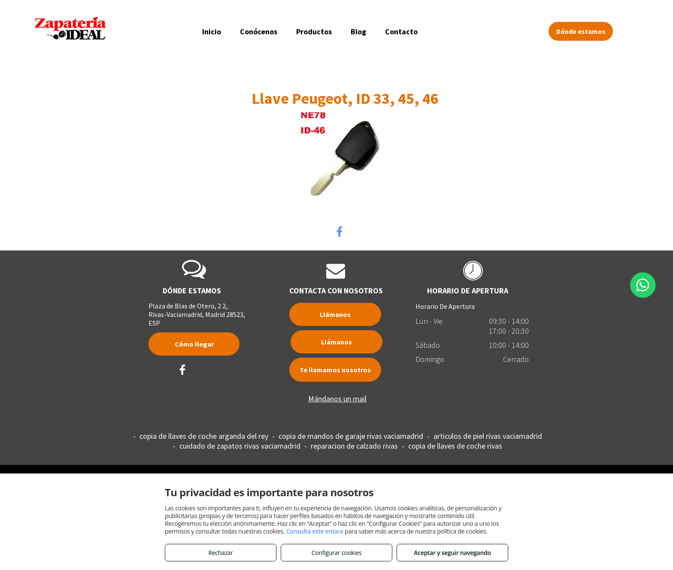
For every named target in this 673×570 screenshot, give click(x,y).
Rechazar (220, 553)
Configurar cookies (337, 553)
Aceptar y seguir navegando (452, 553)
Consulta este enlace (314, 531)
